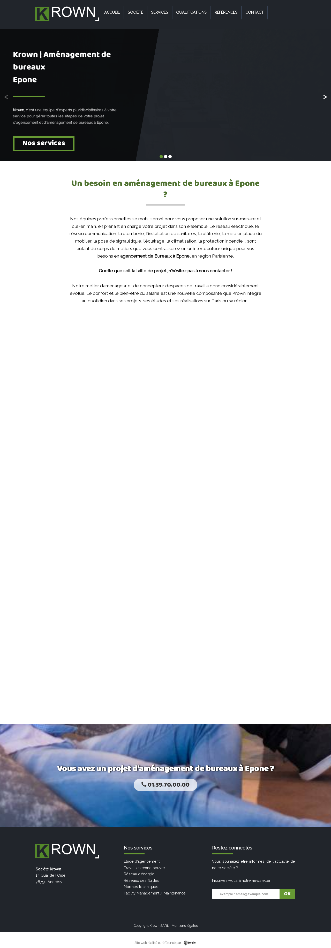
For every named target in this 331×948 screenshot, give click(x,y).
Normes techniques (141, 886)
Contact (254, 12)
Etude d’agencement (142, 861)
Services (159, 12)
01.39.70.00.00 (165, 785)
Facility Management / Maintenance (155, 893)
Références (226, 12)
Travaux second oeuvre (144, 868)
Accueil (112, 12)
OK (287, 894)
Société (135, 12)
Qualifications (191, 12)
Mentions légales (185, 926)
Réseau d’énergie (139, 874)
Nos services (43, 143)
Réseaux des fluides (141, 880)
